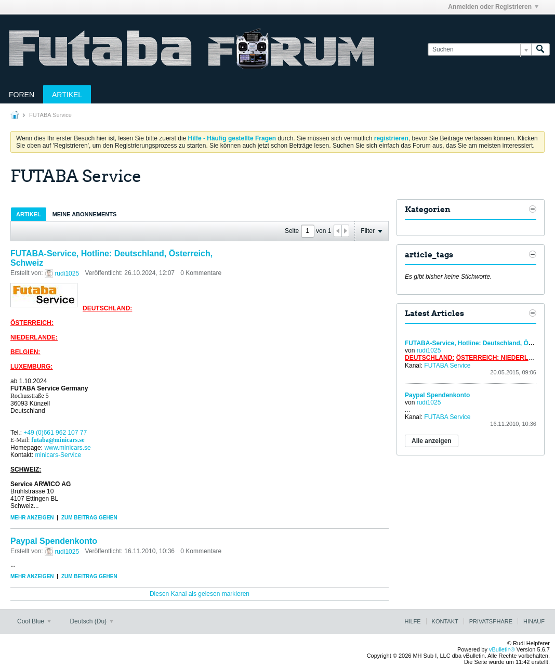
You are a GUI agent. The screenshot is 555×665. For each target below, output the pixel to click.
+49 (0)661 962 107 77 (55, 432)
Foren (21, 94)
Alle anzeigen (432, 441)
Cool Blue (34, 621)
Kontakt (445, 621)
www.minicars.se (67, 447)
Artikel (67, 94)
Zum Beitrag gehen (89, 517)
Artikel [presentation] (28, 214)
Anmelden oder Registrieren (493, 6)
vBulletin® (502, 649)
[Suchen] (479, 49)
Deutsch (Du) (91, 621)
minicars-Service (58, 455)
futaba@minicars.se (57, 440)
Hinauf (534, 621)
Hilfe (412, 621)
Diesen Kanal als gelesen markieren (199, 593)
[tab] (28, 214)
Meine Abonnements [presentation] (84, 214)
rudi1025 (67, 273)
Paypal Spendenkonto (53, 541)
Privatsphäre (490, 621)
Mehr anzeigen (32, 517)
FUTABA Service (447, 365)
